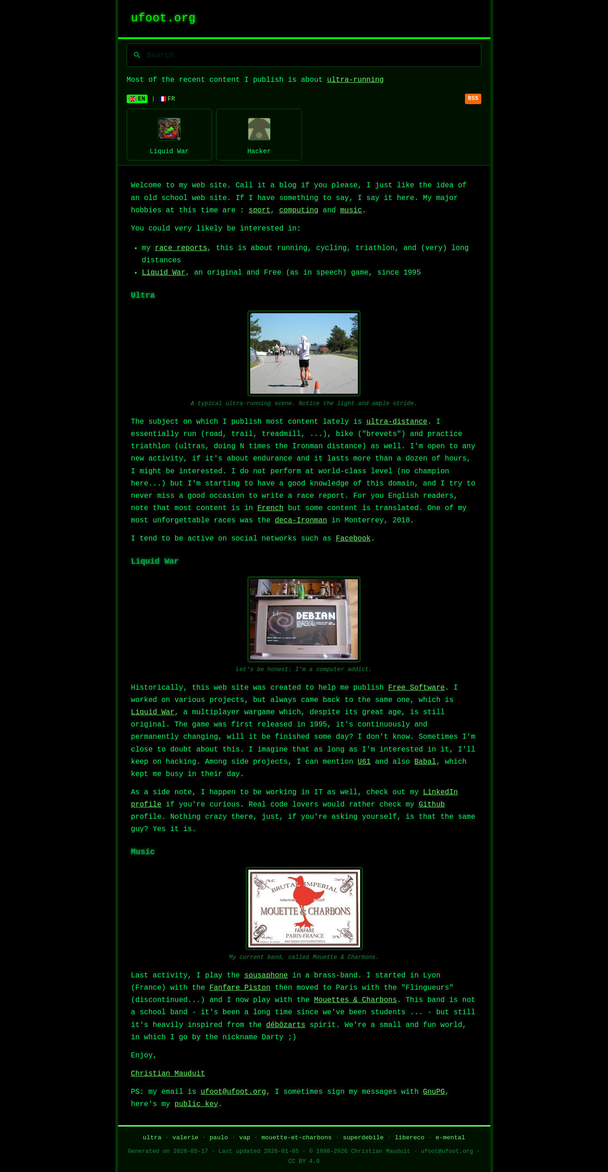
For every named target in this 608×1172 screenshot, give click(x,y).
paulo (218, 1137)
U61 (364, 762)
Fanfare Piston (239, 988)
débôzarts (285, 1025)
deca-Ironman (301, 520)
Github (432, 805)
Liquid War (169, 134)
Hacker (259, 134)
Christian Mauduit (168, 1074)
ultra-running (355, 80)
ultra (152, 1137)
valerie (185, 1137)
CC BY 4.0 (304, 1161)
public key (196, 1104)
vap (244, 1137)
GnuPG (434, 1092)
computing (298, 210)
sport (260, 210)
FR (167, 98)
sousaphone (266, 976)
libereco (409, 1137)
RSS (473, 98)
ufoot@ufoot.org (233, 1092)
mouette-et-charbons (297, 1137)
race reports (181, 248)
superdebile (363, 1137)
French (270, 508)
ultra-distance (396, 422)
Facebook (353, 539)
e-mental (450, 1137)
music (351, 210)
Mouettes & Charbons (355, 1000)
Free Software (416, 688)
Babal (425, 762)
